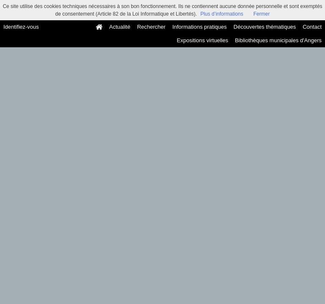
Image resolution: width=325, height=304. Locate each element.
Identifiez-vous (21, 27)
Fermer (261, 14)
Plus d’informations (221, 14)
